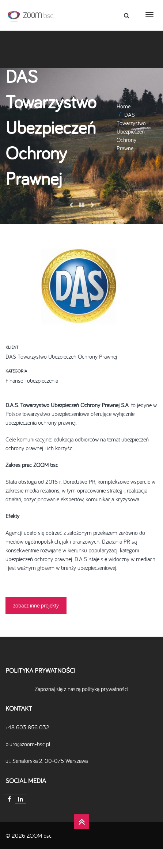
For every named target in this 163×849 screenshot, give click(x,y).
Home (123, 106)
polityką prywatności (105, 688)
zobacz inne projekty (36, 605)
